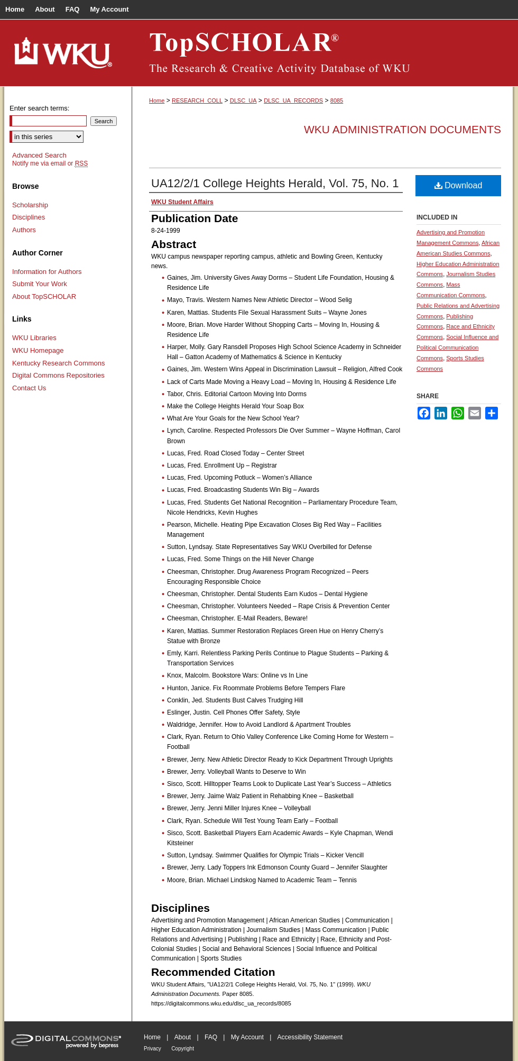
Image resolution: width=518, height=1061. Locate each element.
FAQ (211, 1037)
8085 (336, 100)
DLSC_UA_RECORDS (293, 100)
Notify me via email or (50, 163)
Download (458, 185)
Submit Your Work (39, 284)
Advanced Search (39, 155)
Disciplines (28, 217)
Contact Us (29, 388)
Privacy (152, 1048)
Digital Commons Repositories (58, 375)
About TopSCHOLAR (44, 296)
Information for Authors (47, 272)
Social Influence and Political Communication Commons (457, 347)
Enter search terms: (39, 108)
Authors (24, 230)
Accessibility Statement (310, 1037)
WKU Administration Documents (402, 129)
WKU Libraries (34, 338)
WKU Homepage (38, 350)
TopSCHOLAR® (322, 53)
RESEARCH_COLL (197, 100)
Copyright (182, 1048)
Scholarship (30, 205)
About (182, 1037)
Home (156, 100)
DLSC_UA (243, 100)
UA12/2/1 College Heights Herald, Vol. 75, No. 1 (275, 183)
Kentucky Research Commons (58, 363)
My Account (247, 1037)
